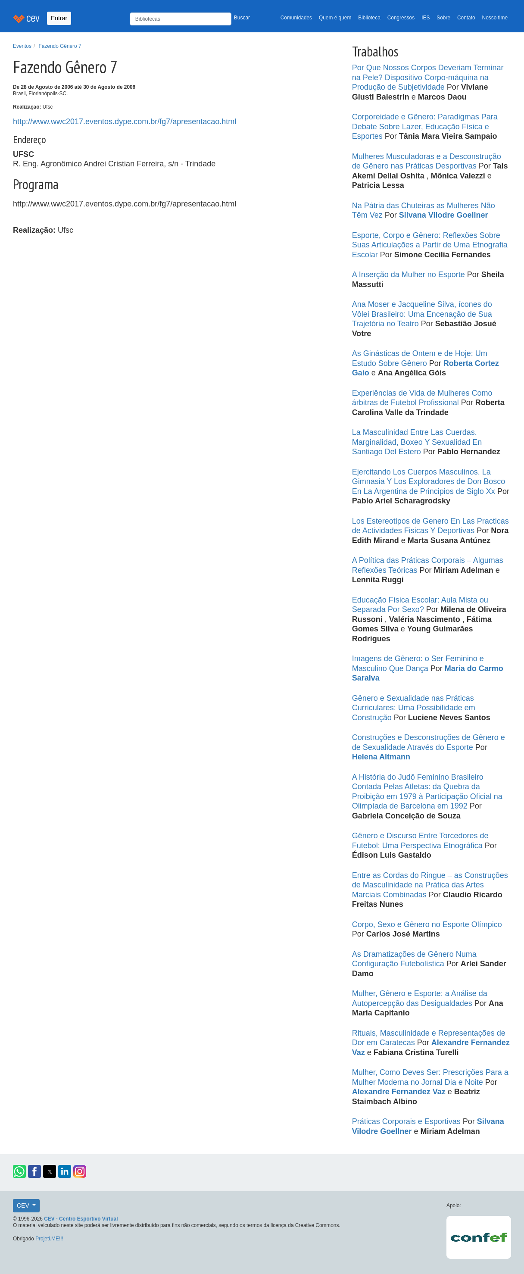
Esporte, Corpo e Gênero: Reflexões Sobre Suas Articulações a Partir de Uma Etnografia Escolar (430, 245)
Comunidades (296, 18)
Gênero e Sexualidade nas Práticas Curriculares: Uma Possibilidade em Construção (413, 708)
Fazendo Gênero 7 (60, 46)
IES (425, 18)
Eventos (22, 46)
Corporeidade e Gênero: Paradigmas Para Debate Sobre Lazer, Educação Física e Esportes (425, 126)
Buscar (242, 18)
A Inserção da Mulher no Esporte (409, 274)
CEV (24, 1205)
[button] (19, 1171)
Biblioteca (369, 18)
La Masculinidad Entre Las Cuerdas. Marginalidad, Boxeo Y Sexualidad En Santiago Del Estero (417, 442)
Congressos (401, 18)
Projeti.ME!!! (49, 1239)
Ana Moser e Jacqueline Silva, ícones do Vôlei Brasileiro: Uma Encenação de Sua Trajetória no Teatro (422, 314)
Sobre (443, 18)
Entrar (59, 18)
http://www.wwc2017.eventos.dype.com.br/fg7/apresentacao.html (124, 121)
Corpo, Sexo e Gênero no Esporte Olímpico (427, 924)
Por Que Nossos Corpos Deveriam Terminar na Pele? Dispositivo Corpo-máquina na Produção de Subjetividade (428, 77)
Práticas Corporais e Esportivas (407, 1121)
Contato (466, 18)
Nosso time (495, 18)
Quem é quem (335, 18)
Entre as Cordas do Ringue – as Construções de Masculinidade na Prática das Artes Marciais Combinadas (430, 885)
